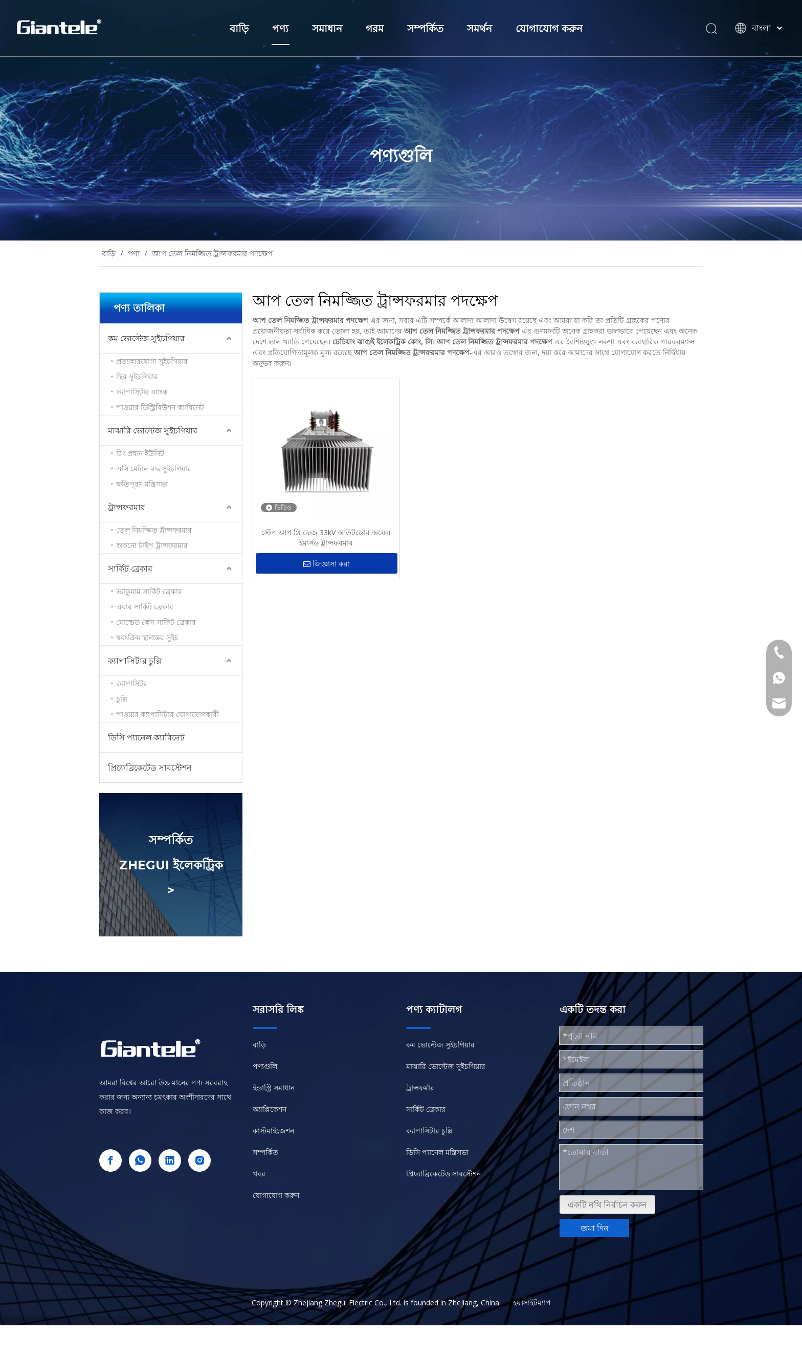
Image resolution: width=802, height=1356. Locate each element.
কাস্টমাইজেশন (273, 1130)
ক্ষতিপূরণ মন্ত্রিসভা (142, 484)
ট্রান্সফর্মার (420, 1087)
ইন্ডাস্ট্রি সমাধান (274, 1087)
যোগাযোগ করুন (549, 29)
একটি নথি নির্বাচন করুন (607, 1204)
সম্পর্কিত (425, 29)
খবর (259, 1173)
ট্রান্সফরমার (126, 507)
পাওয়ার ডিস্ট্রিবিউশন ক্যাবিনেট (160, 407)
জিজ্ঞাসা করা (326, 564)
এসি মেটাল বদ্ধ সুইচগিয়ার (153, 468)
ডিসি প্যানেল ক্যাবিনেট (146, 737)
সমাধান (327, 29)
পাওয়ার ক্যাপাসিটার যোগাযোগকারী (167, 714)
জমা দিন (595, 1228)
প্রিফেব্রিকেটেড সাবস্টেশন (150, 767)
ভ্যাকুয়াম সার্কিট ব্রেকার (149, 591)
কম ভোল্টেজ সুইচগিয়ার (146, 338)
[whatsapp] (140, 1160)
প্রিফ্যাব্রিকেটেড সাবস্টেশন (443, 1173)
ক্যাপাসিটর (131, 683)
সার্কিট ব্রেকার (130, 568)
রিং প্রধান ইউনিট (140, 453)
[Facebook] (110, 1160)
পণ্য (280, 29)
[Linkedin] (170, 1160)
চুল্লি (121, 699)
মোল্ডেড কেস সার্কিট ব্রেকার (156, 622)
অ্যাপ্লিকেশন (269, 1109)
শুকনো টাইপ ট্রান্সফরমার (152, 545)
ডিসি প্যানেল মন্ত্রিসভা (437, 1152)
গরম (375, 29)
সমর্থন (479, 29)
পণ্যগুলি (265, 1066)
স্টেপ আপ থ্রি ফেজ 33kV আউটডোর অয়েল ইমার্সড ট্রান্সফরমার (325, 538)
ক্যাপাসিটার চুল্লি (135, 660)
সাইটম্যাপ (537, 1302)
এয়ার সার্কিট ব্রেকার (144, 606)
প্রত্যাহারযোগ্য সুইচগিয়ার (152, 361)
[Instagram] (199, 1160)
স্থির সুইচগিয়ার (137, 376)
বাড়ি (239, 29)
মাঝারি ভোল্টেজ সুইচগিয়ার (152, 430)
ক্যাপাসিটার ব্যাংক (142, 392)
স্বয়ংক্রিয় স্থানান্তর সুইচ (147, 637)
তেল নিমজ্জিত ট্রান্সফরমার (154, 530)
